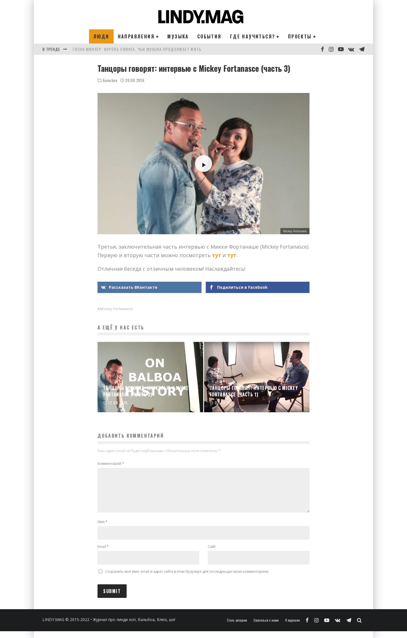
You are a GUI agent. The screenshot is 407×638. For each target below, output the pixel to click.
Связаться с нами (266, 627)
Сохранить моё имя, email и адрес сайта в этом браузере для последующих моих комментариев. (187, 578)
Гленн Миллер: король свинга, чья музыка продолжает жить (137, 49)
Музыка (178, 36)
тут (216, 255)
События (209, 36)
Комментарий (111, 463)
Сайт (212, 553)
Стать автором (237, 627)
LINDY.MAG (53, 626)
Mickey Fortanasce (116, 309)
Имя (102, 528)
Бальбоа (110, 80)
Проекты (300, 36)
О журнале (292, 627)
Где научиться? (252, 36)
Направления (136, 36)
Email (103, 553)
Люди (101, 36)
